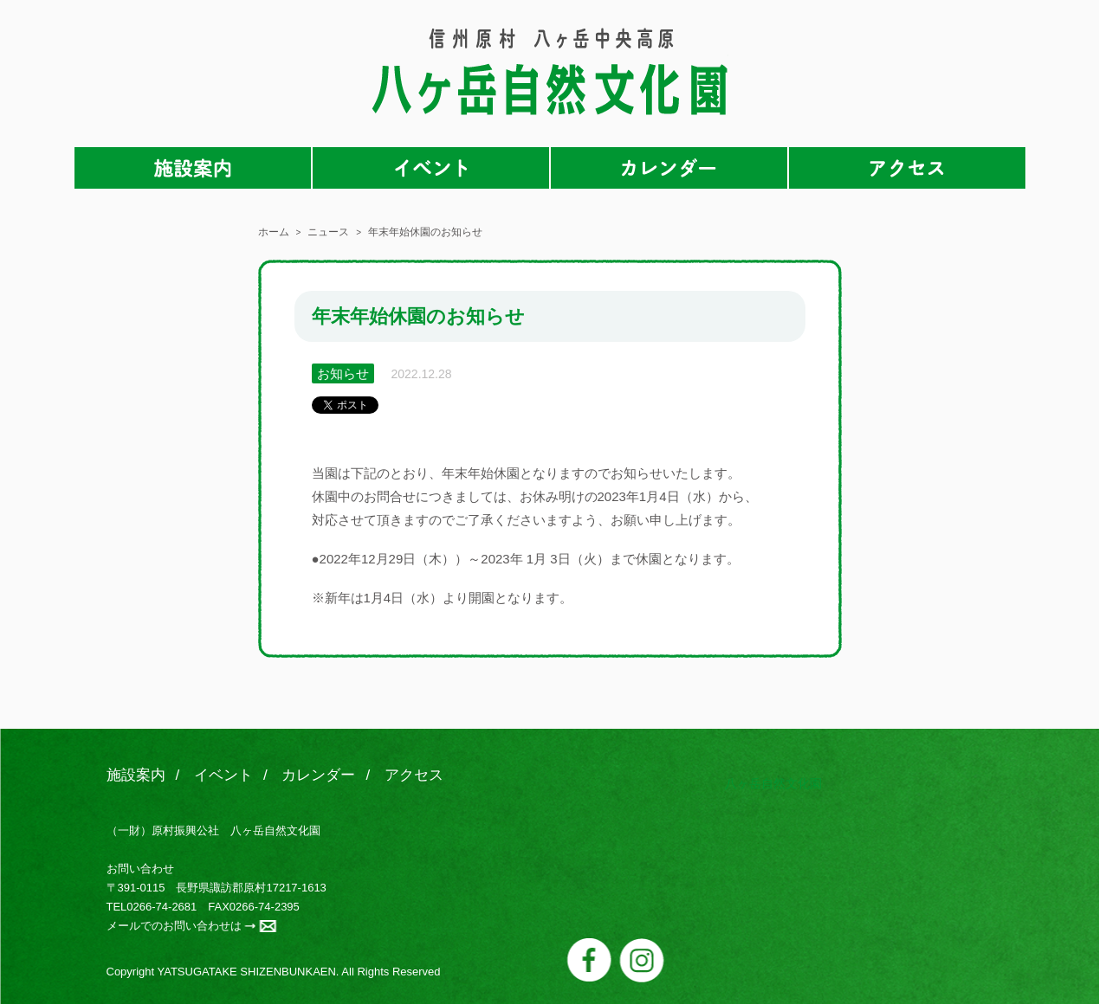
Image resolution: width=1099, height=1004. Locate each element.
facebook (589, 959)
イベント (431, 168)
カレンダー (669, 168)
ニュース (328, 232)
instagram (642, 960)
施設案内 (192, 168)
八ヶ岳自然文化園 (550, 72)
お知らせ (343, 373)
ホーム (273, 232)
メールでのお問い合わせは (174, 925)
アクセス (907, 168)
